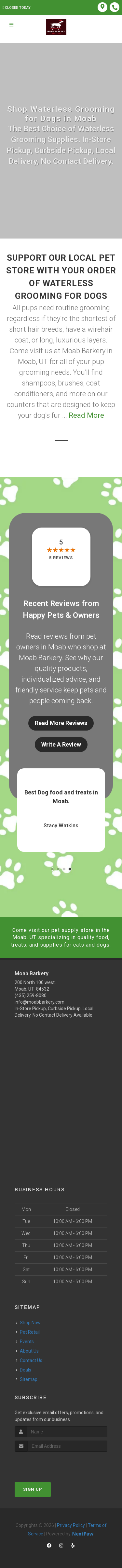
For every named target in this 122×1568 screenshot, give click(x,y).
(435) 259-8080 (31, 995)
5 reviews (61, 557)
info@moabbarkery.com (39, 1002)
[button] (52, 869)
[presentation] (49, 1464)
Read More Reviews (61, 722)
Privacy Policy (71, 1525)
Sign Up (32, 1489)
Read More (86, 415)
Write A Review (61, 744)
